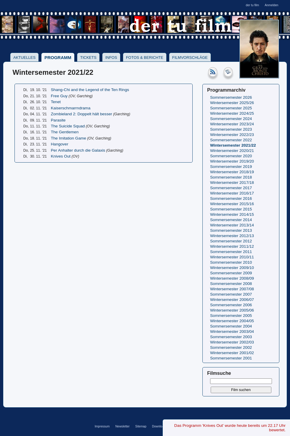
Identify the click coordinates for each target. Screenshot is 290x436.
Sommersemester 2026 (231, 97)
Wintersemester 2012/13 (232, 236)
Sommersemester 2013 (231, 230)
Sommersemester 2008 (231, 283)
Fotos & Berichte (144, 57)
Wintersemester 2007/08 (232, 289)
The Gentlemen (65, 132)
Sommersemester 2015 (231, 209)
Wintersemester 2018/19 (232, 172)
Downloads (159, 426)
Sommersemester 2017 (231, 188)
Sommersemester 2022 (231, 140)
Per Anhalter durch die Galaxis (78, 150)
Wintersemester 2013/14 (232, 225)
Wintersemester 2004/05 (232, 321)
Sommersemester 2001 (231, 358)
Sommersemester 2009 (231, 273)
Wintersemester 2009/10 (232, 267)
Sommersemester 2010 (231, 262)
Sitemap (140, 426)
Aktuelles (24, 57)
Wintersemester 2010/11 (232, 257)
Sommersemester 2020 (231, 156)
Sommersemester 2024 (231, 118)
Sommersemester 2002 (231, 347)
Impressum (102, 426)
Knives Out (61, 156)
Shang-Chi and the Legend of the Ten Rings (90, 89)
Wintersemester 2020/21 (232, 150)
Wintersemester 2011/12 (232, 246)
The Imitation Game (68, 138)
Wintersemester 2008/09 (232, 278)
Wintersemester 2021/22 (233, 145)
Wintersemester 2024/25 (232, 113)
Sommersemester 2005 (231, 315)
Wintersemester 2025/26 (232, 103)
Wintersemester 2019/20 (232, 161)
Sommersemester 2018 (231, 177)
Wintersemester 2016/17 (232, 193)
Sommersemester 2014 (231, 220)
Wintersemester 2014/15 (232, 214)
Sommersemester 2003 (231, 337)
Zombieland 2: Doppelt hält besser (81, 114)
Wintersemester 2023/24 (232, 124)
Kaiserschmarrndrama (71, 108)
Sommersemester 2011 (231, 251)
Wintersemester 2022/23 (232, 134)
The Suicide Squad (68, 126)
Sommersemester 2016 (231, 198)
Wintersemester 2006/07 (232, 299)
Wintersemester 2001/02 (232, 353)
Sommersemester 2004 (231, 326)
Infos (111, 57)
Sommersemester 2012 (231, 241)
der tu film (252, 5)
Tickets (88, 57)
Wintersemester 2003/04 (232, 331)
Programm (57, 57)
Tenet (56, 102)
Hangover (59, 144)
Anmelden (271, 5)
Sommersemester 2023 (231, 129)
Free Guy (59, 96)
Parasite (58, 120)
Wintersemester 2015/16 (232, 204)
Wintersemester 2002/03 (232, 342)
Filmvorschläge (190, 57)
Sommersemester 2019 (231, 166)
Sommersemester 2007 (231, 294)
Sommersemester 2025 (231, 108)
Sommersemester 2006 (231, 305)
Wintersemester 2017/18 (232, 182)
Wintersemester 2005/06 (232, 310)
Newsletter (122, 426)
